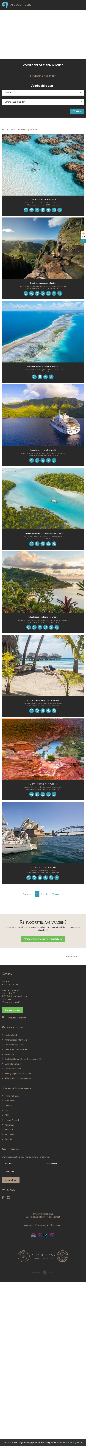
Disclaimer (55, 1225)
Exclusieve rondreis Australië (43, 867)
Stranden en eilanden (43, 75)
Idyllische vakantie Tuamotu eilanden (43, 366)
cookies (63, 1442)
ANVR (33, 1235)
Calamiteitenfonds (46, 1235)
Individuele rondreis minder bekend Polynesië (43, 533)
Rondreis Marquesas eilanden (43, 283)
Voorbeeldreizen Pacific (43, 65)
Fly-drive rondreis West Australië (43, 784)
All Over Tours (16, 5)
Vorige (27, 894)
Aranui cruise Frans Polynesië (43, 450)
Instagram (8, 1197)
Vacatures (28, 1225)
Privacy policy (41, 1225)
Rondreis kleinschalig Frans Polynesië (43, 700)
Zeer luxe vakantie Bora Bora (43, 199)
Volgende (57, 894)
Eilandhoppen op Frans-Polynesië (43, 617)
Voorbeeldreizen (42, 85)
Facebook (3, 1197)
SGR (39, 1235)
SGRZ (53, 1235)
